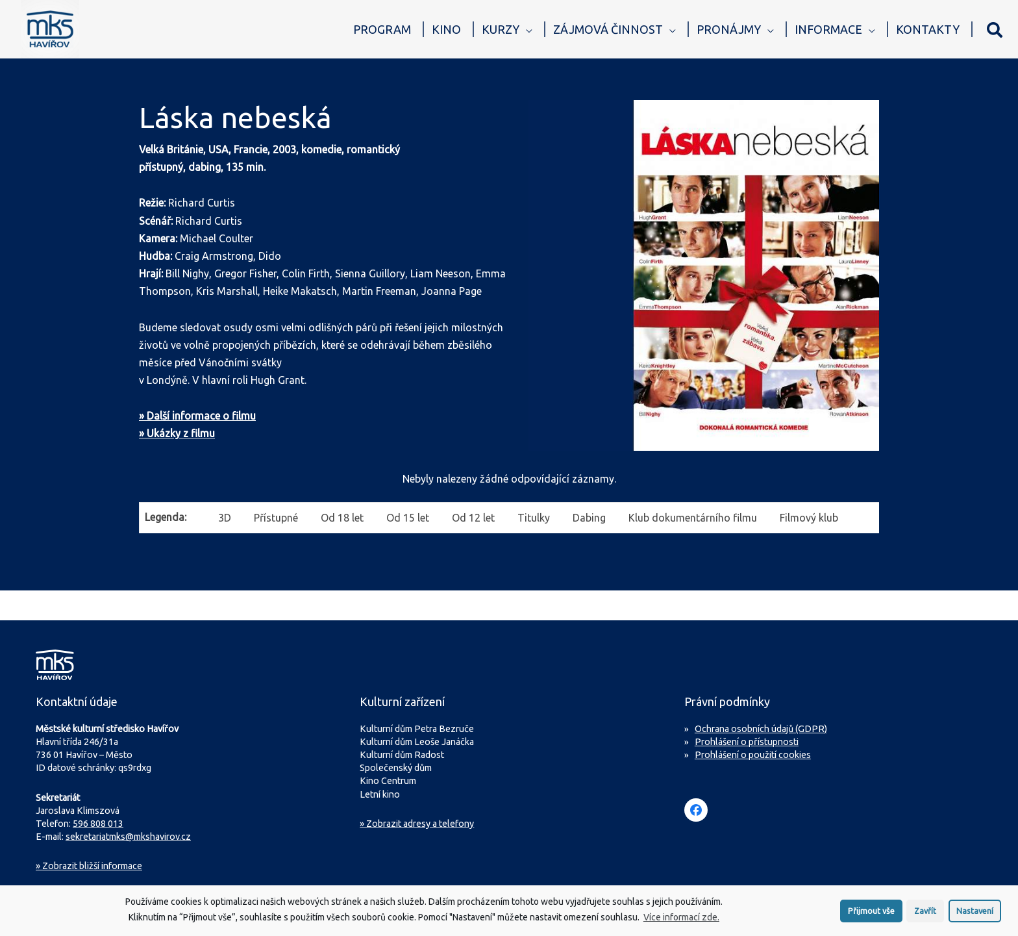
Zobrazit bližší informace (89, 866)
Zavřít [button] (925, 915)
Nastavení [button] (974, 915)
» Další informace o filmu (197, 416)
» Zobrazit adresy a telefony (417, 823)
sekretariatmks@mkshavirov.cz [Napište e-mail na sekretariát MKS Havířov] (128, 836)
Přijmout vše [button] (871, 915)
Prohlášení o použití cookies (753, 755)
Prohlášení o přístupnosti (747, 742)
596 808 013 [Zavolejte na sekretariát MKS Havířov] (98, 823)
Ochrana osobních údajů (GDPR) (761, 729)
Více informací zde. (681, 922)
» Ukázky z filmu (177, 433)
